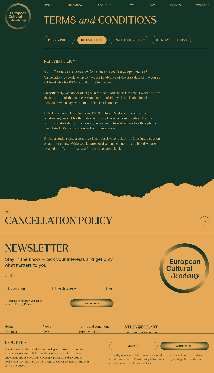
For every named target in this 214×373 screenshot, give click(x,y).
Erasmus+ (74, 5)
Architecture (64, 289)
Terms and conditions (94, 326)
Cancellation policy (107, 221)
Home (48, 5)
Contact (202, 5)
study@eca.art (141, 327)
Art (108, 289)
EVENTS (175, 5)
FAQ (152, 5)
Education (15, 289)
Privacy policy (89, 332)
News (131, 5)
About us (104, 5)
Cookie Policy (141, 359)
